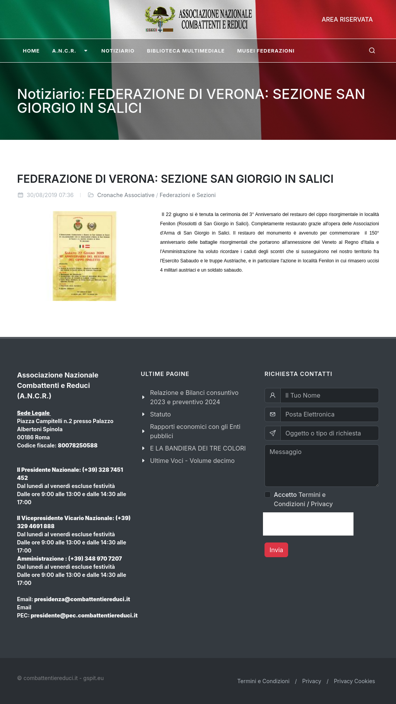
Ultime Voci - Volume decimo (192, 460)
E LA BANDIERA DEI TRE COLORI (198, 448)
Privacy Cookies (354, 681)
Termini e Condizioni (263, 681)
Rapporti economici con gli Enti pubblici (195, 431)
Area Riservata (347, 19)
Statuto (160, 414)
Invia (276, 550)
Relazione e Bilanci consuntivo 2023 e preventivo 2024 (194, 397)
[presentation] (308, 524)
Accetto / (303, 499)
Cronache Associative (126, 195)
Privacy (322, 504)
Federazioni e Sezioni (188, 195)
